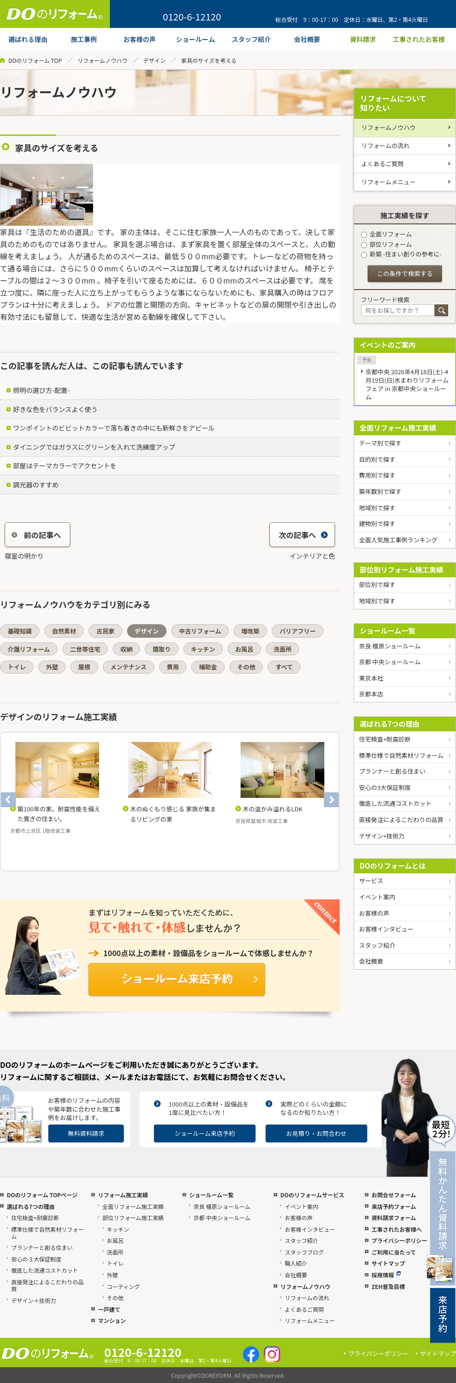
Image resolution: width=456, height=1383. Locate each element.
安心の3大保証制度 (384, 787)
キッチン (203, 649)
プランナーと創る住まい (392, 771)
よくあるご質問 (383, 163)
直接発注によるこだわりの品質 (401, 819)
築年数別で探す (380, 491)
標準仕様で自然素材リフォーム (401, 755)
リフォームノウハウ (102, 60)
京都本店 (371, 693)
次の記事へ (303, 534)
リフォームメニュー (389, 181)
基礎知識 (20, 631)
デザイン (154, 60)
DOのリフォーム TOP (35, 60)
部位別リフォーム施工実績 (401, 569)
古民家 (105, 631)
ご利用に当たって (393, 1252)
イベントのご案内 (388, 345)
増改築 (250, 631)
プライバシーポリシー (399, 1240)
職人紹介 (296, 1263)
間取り (162, 649)
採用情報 (386, 1275)
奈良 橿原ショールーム (390, 645)
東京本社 (371, 678)
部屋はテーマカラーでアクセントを (64, 465)
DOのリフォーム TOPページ (42, 1195)
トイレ (17, 666)
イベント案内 (377, 896)
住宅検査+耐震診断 (384, 739)
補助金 (208, 666)
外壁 (52, 666)
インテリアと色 (312, 555)
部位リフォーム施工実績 (133, 1217)
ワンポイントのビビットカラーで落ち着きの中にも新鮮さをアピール (114, 427)
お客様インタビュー (386, 928)
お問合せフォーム (393, 1195)
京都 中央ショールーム (390, 661)
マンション (112, 1320)
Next (331, 799)
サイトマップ (388, 1263)
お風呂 (244, 649)
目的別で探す (377, 459)
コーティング (123, 1286)
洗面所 (283, 649)
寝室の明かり (24, 555)
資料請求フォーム (393, 1217)
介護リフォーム (29, 649)
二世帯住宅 (85, 649)
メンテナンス (128, 666)
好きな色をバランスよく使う (55, 409)
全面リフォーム (386, 233)
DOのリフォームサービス (312, 1195)
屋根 (84, 666)
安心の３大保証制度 (36, 1259)
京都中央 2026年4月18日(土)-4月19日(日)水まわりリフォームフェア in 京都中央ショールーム (407, 384)
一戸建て (109, 1309)
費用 (173, 666)
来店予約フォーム (393, 1206)
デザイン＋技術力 (33, 1300)
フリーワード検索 (385, 299)
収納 (127, 649)
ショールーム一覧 (388, 630)
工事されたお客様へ (396, 1229)
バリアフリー (298, 631)
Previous (8, 799)
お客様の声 (374, 913)
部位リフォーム (386, 244)
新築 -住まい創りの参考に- (401, 254)
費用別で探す (377, 475)
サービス (371, 880)
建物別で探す (377, 523)
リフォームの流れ (386, 145)
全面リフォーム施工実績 (398, 427)
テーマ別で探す (380, 443)
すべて (284, 666)
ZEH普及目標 (388, 1286)
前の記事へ (36, 534)
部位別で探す (377, 584)
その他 (246, 666)
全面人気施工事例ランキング (398, 539)
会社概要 (371, 961)
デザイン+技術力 (381, 835)
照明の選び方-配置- (41, 390)
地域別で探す (377, 507)
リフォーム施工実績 (123, 1195)
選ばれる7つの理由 (390, 724)
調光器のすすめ (36, 484)
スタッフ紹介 (377, 945)
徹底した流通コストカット (395, 803)
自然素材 (64, 631)
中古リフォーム (200, 631)
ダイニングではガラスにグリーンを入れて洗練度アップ (94, 447)
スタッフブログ (304, 1252)
